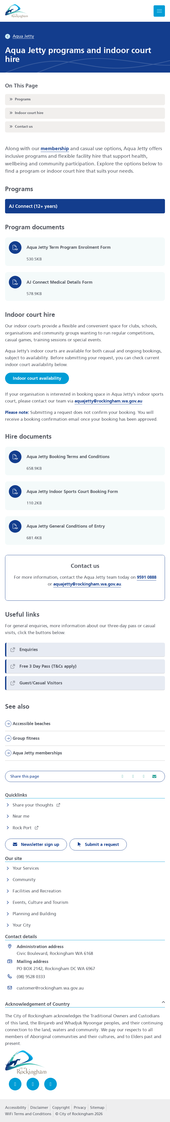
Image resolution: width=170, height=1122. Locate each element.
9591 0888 (146, 577)
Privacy (80, 1109)
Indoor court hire (26, 112)
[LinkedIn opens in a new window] (50, 1084)
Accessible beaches (32, 723)
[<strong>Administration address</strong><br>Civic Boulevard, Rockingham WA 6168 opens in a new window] (86, 950)
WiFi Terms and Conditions (28, 1114)
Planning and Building (34, 913)
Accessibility (15, 1107)
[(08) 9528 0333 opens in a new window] (86, 977)
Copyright (61, 1107)
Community (24, 879)
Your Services (26, 868)
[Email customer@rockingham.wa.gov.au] (86, 989)
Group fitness (26, 738)
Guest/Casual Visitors (40, 683)
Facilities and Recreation (37, 891)
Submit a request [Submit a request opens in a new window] (101, 844)
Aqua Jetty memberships (37, 753)
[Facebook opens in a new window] (15, 1084)
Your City (22, 925)
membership (55, 148)
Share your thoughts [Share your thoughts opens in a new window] (34, 805)
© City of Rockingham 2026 (79, 1114)
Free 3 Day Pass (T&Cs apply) (48, 666)
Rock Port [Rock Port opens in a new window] (23, 828)
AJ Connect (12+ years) (33, 206)
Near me (21, 816)
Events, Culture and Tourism (40, 902)
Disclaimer (39, 1107)
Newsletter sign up (39, 844)
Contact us (21, 126)
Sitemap (97, 1107)
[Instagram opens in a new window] (33, 1084)
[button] (85, 776)
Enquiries (28, 649)
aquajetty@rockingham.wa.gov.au (108, 401)
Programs (20, 99)
